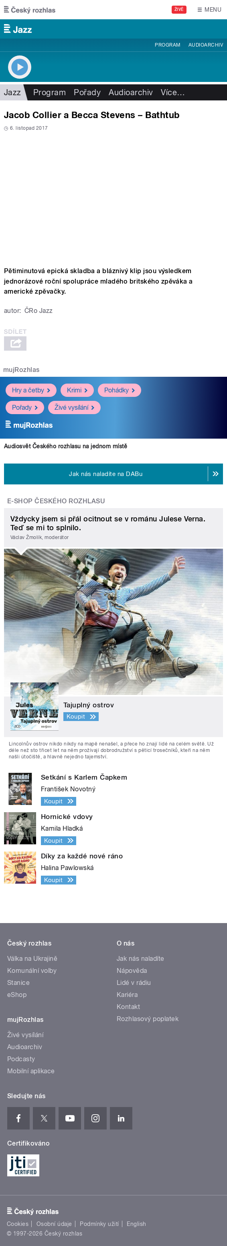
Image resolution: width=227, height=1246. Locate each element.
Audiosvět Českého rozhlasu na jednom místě (65, 446)
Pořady (87, 92)
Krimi (77, 390)
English (136, 1224)
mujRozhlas (21, 370)
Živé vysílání (74, 407)
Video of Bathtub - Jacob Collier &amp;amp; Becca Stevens (113, 196)
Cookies (17, 1224)
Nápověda (132, 970)
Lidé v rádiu (134, 983)
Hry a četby (31, 390)
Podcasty (21, 1059)
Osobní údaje (54, 1224)
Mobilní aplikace (31, 1071)
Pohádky (119, 390)
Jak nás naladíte (140, 958)
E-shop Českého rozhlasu (56, 501)
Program (167, 45)
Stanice (18, 983)
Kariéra (127, 995)
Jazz (12, 92)
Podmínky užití (99, 1224)
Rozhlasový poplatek (147, 1019)
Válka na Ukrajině (32, 958)
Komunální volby (32, 970)
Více (173, 92)
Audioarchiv (205, 45)
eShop (16, 995)
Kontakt (128, 1007)
